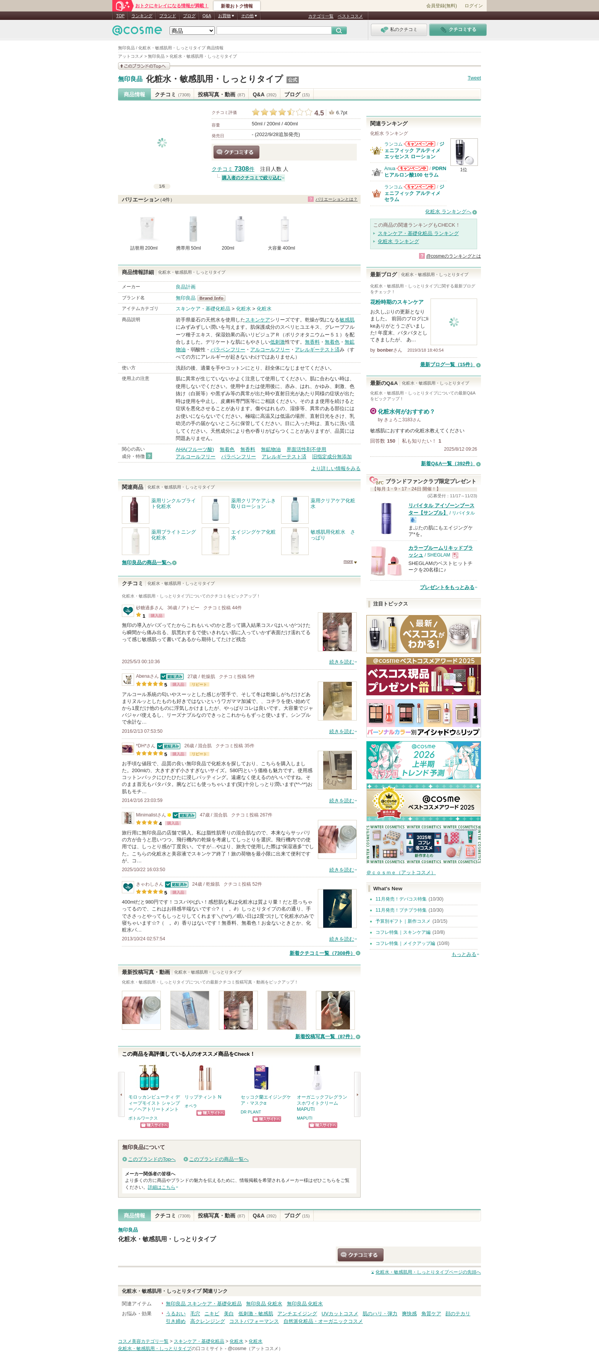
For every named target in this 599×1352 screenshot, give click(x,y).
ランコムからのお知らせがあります (419, 143)
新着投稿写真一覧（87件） (325, 1036)
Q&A (206, 15)
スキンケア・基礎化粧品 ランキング (418, 233)
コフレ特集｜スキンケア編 (403, 932)
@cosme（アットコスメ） (255, 1348)
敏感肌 (347, 320)
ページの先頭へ (428, 1272)
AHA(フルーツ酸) (195, 449)
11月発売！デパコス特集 (401, 899)
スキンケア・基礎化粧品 (203, 309)
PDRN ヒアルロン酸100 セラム (415, 171)
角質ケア (431, 1313)
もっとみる (464, 954)
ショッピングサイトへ (154, 1125)
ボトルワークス (143, 1118)
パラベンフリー (227, 349)
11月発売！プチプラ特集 (401, 910)
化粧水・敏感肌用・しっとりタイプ (214, 79)
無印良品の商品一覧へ (147, 562)
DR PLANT (251, 1112)
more (348, 561)
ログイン (474, 5)
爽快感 (409, 1313)
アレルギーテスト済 (317, 349)
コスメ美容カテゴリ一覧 (143, 1341)
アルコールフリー (270, 349)
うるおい (176, 1313)
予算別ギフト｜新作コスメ (403, 921)
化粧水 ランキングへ (448, 211)
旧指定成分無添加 (332, 456)
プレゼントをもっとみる (447, 587)
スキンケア (257, 320)
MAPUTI (304, 1118)
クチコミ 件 (233, 169)
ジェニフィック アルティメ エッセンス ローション (414, 150)
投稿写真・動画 (221, 94)
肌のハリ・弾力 (380, 1313)
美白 (229, 1313)
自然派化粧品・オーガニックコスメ (323, 1321)
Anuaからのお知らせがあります (412, 168)
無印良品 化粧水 (264, 1304)
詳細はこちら (161, 1187)
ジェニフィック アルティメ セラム (414, 193)
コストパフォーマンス (254, 1321)
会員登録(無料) (441, 5)
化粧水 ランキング (398, 241)
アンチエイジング (297, 1313)
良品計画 (186, 287)
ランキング (141, 15)
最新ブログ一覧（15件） (447, 364)
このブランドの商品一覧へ (219, 1159)
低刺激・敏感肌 (255, 1313)
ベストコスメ (350, 16)
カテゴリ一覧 (320, 16)
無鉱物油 (271, 449)
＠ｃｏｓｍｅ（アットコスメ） (401, 872)
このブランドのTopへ (152, 1159)
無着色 (332, 342)
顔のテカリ (457, 1313)
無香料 (312, 342)
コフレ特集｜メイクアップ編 (405, 943)
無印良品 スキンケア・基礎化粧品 (204, 1304)
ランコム (393, 144)
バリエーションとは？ (337, 199)
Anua (389, 168)
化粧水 (243, 309)
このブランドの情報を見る (144, 66)
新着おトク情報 (237, 6)
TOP (120, 15)
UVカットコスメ (340, 1313)
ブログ (189, 15)
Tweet (474, 78)
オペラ (191, 1106)
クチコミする (236, 152)
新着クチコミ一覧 (322, 953)
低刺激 (277, 342)
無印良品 (130, 79)
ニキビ (211, 1313)
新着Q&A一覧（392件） (448, 463)
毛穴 (195, 1313)
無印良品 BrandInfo (214, 298)
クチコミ (172, 94)
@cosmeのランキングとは (453, 256)
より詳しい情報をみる (336, 468)
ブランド (167, 15)
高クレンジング (207, 1321)
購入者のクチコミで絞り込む (252, 177)
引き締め (176, 1321)
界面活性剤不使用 (306, 449)
